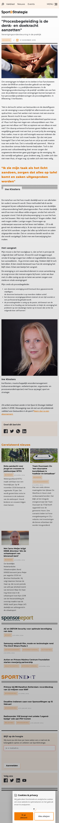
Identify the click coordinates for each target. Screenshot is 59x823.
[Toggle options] (34, 809)
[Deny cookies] (44, 816)
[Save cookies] (23, 816)
